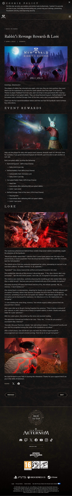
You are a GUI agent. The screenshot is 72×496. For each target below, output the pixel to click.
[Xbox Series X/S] (36, 477)
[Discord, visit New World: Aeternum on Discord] (20, 440)
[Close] (69, 2)
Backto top (36, 417)
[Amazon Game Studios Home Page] (36, 455)
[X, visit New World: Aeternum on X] (31, 440)
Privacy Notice (19, 483)
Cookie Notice (27, 483)
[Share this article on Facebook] (19, 383)
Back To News (12, 29)
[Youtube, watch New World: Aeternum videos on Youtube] (41, 439)
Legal (13, 483)
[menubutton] (70, 16)
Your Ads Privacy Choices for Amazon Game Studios (46, 483)
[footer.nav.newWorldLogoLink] (36, 434)
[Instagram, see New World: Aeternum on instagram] (46, 439)
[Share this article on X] (13, 383)
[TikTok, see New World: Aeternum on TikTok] (51, 439)
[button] (36, 64)
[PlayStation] (20, 477)
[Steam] (52, 477)
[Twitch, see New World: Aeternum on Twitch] (25, 439)
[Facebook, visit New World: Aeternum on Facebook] (36, 439)
